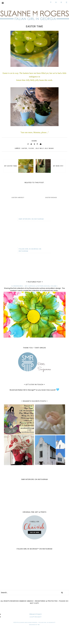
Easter (24, 148)
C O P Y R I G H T (35, 617)
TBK (38, 624)
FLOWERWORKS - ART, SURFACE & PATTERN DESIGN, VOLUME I (34, 286)
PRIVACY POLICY (35, 614)
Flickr (31, 148)
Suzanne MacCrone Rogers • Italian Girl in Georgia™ (36, 622)
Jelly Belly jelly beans (44, 148)
